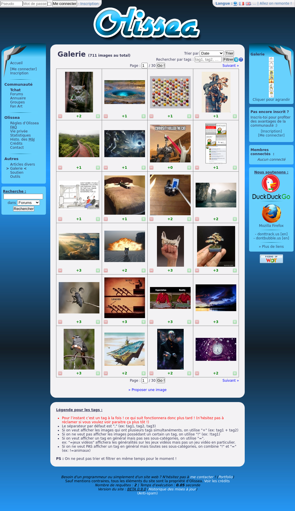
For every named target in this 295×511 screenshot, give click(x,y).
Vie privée (19, 131)
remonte (282, 3)
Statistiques (20, 135)
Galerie (16, 168)
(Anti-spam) (147, 493)
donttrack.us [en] (273, 234)
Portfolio (225, 477)
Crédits (16, 143)
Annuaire (18, 98)
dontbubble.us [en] (272, 238)
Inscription (90, 4)
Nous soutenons (270, 172)
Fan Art (16, 106)
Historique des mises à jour (172, 489)
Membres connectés (261, 152)
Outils (15, 177)
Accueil (16, 63)
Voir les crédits (217, 481)
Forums (16, 94)
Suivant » (231, 66)
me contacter (201, 477)
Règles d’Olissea (24, 123)
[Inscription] (271, 131)
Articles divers (22, 164)
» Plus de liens (271, 247)
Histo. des (22, 139)
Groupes (17, 102)
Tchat (15, 90)
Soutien (17, 173)
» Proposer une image (147, 390)
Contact (17, 148)
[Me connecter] (23, 69)
